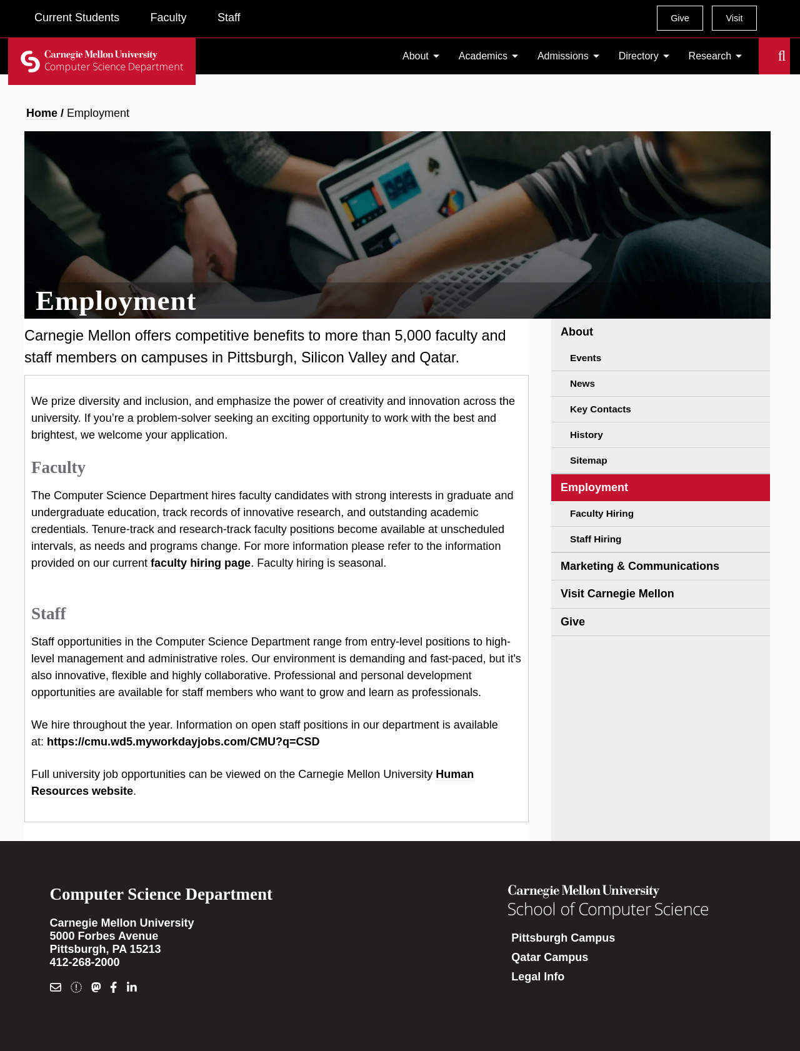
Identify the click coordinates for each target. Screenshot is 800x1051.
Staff (229, 17)
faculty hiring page (201, 563)
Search (766, 56)
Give (680, 18)
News (582, 383)
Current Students (76, 17)
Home (42, 113)
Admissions (563, 56)
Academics (483, 56)
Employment (594, 487)
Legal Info (537, 976)
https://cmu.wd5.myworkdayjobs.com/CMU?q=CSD (183, 741)
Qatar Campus (549, 957)
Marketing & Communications (640, 566)
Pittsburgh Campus (563, 938)
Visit (734, 18)
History (586, 434)
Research (710, 56)
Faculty (168, 17)
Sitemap (589, 460)
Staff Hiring (595, 539)
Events (585, 357)
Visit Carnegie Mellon (617, 593)
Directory (639, 56)
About (415, 56)
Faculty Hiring (602, 513)
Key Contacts (600, 409)
